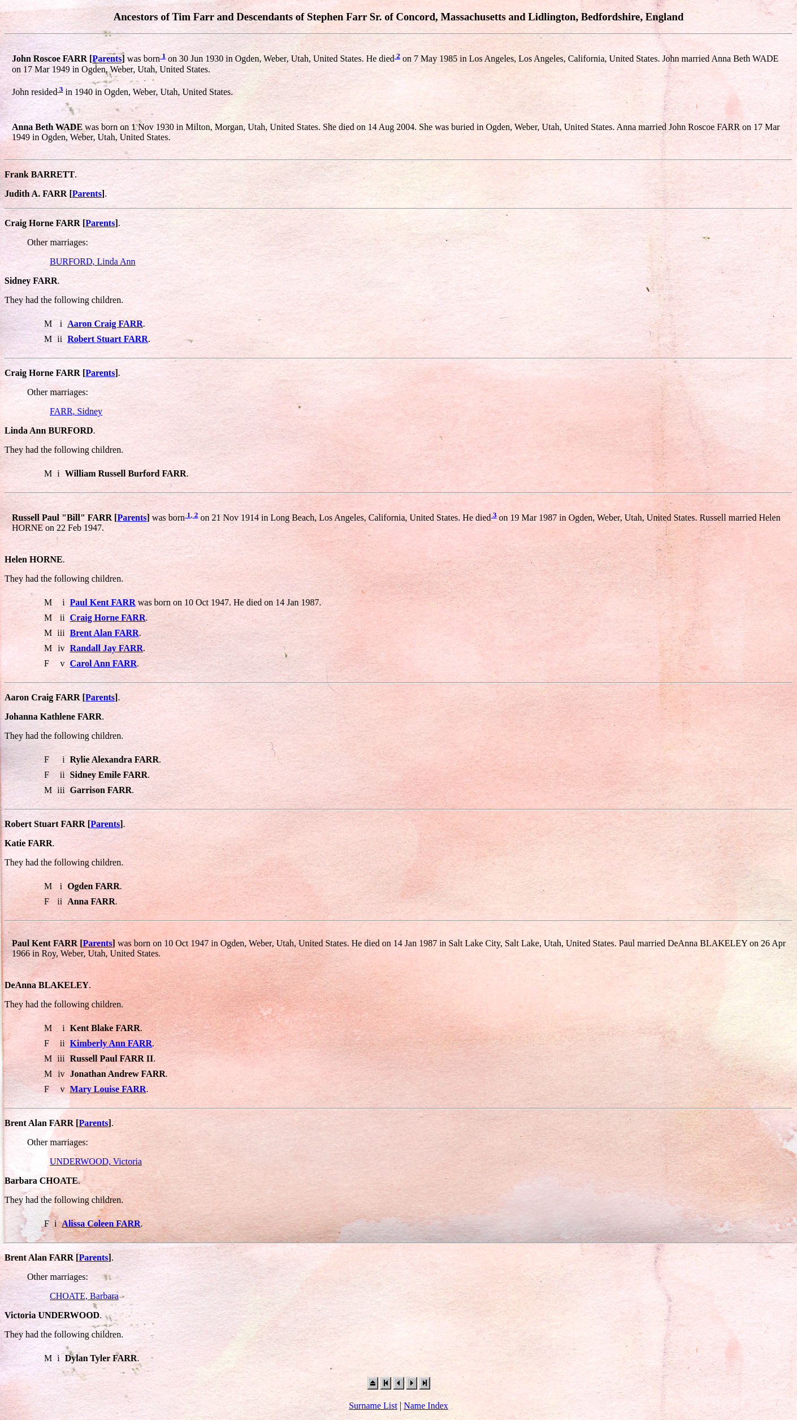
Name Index (426, 1405)
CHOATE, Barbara (84, 1296)
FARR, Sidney (76, 411)
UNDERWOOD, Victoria (96, 1161)
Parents (107, 59)
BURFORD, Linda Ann (93, 261)
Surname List (373, 1405)
